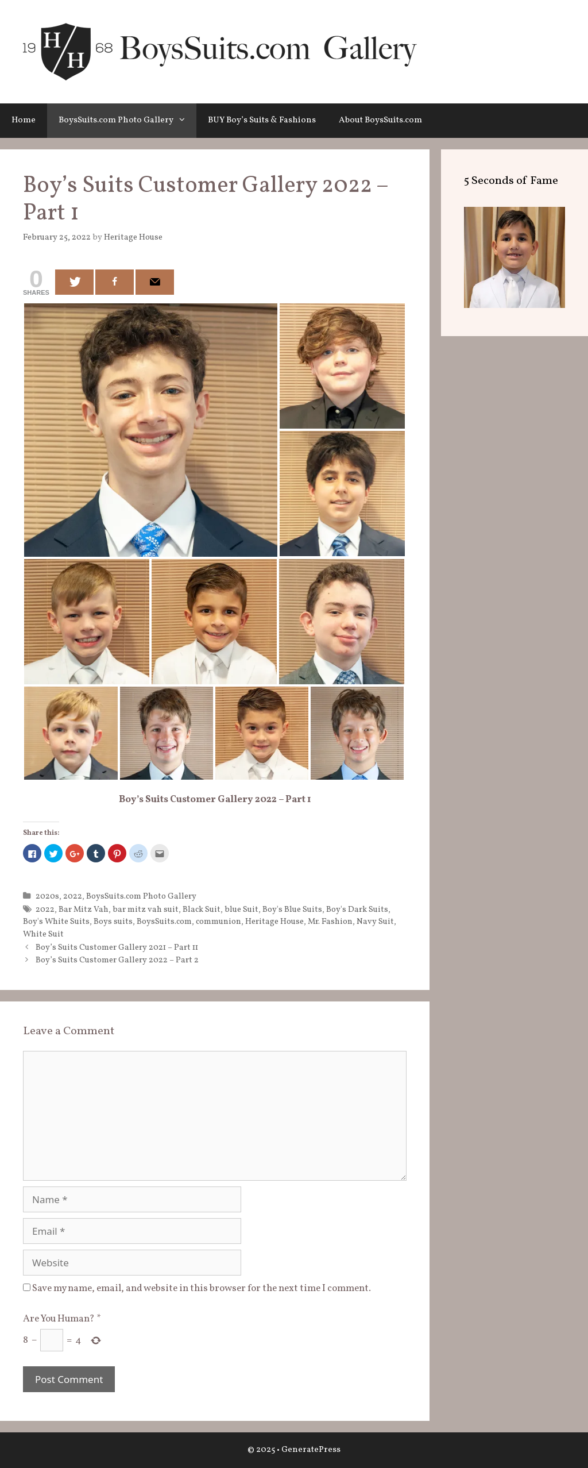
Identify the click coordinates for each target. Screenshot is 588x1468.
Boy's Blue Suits (292, 909)
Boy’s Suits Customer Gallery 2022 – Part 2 (117, 960)
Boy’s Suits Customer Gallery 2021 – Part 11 (117, 947)
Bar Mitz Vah (84, 909)
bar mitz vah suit (146, 909)
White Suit (43, 934)
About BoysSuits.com (380, 120)
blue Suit (241, 909)
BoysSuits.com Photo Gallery (127, 120)
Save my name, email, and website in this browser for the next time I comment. (201, 1288)
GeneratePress (311, 1450)
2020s (47, 896)
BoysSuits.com (164, 921)
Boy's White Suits (56, 921)
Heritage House (274, 921)
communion (218, 921)
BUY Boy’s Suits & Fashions (262, 120)
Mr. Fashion (330, 921)
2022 (72, 896)
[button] (184, 120)
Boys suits (113, 921)
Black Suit (201, 909)
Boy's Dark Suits (357, 909)
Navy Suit (375, 921)
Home (23, 120)
